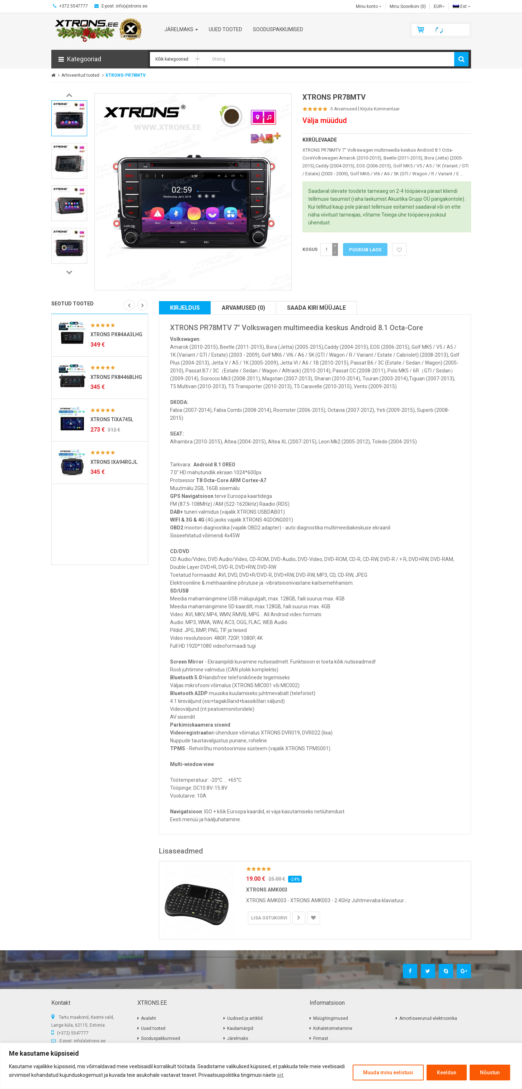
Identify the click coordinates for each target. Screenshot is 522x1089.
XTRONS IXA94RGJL (113, 462)
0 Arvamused (343, 108)
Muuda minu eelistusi (388, 1072)
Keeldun (446, 1072)
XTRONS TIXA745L (111, 419)
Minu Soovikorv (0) (408, 6)
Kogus (310, 249)
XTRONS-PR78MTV (125, 75)
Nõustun (490, 1072)
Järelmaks (237, 1038)
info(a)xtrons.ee (89, 1040)
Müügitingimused (330, 1018)
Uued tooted (153, 1028)
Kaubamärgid (240, 1028)
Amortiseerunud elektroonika (428, 1018)
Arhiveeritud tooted (80, 75)
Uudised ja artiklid (245, 1018)
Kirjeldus (185, 307)
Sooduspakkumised (160, 1038)
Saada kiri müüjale (316, 307)
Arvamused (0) (243, 307)
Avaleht (148, 1018)
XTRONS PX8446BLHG (116, 377)
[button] (99, 59)
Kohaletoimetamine (332, 1028)
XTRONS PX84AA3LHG (116, 334)
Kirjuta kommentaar (380, 108)
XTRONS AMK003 (266, 890)
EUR (439, 6)
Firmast (320, 1038)
